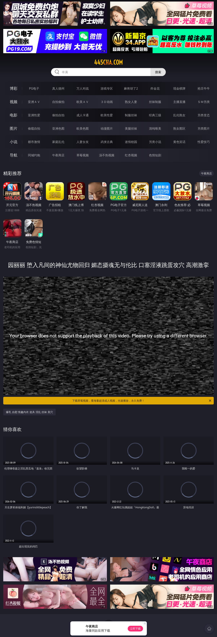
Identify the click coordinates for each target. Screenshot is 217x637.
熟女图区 (179, 128)
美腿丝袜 (131, 128)
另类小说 (155, 142)
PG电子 (34, 88)
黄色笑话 (179, 142)
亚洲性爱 (34, 115)
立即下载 (135, 628)
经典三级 (155, 115)
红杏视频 (131, 155)
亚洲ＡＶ (34, 102)
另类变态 (203, 115)
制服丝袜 (131, 115)
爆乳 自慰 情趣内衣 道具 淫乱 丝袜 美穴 (29, 412)
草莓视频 (82, 155)
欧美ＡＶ (82, 102)
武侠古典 (107, 142)
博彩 (13, 88)
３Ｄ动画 (107, 102)
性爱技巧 (203, 142)
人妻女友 (82, 142)
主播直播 (179, 102)
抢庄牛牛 (203, 88)
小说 (13, 141)
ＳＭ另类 (203, 102)
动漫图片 (107, 128)
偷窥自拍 (34, 128)
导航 (13, 155)
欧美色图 (82, 128)
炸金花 (155, 88)
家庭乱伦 (58, 142)
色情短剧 (155, 155)
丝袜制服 (155, 102)
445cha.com (108, 62)
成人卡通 (82, 115)
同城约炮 (34, 155)
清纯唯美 (155, 128)
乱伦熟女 (179, 115)
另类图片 (203, 128)
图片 (13, 128)
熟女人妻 (131, 102)
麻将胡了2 (131, 88)
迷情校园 (131, 142)
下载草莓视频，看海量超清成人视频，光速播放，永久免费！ (142, 400)
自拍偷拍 (58, 102)
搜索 (158, 72)
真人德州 (58, 88)
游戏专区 (107, 88)
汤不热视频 (106, 155)
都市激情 (34, 142)
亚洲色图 (58, 128)
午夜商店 (58, 155)
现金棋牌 (179, 88)
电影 (13, 115)
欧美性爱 (107, 115)
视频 (13, 101)
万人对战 (82, 88)
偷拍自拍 (58, 115)
